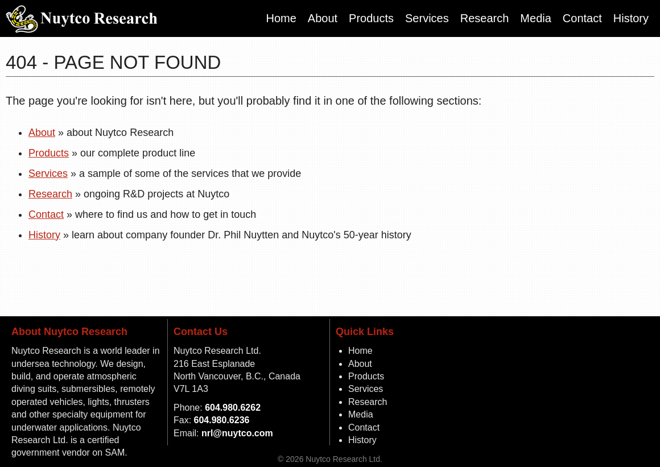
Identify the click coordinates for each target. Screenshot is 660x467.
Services (427, 18)
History (631, 18)
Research (484, 18)
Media (535, 18)
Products (371, 18)
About (322, 18)
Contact (582, 18)
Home (281, 18)
